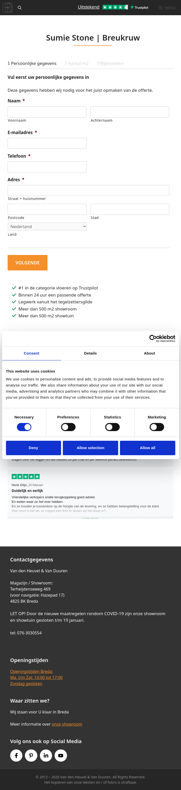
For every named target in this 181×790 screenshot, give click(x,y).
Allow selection (90, 448)
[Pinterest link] (31, 755)
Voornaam (17, 120)
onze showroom (67, 724)
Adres (16, 179)
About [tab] (149, 353)
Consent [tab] (31, 353)
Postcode (16, 217)
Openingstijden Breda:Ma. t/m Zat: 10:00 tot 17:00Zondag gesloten (36, 677)
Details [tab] (90, 353)
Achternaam (101, 120)
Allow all (147, 448)
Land (12, 234)
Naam (16, 101)
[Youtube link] (61, 755)
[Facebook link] (16, 755)
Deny (33, 448)
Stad (95, 217)
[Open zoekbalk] (20, 7)
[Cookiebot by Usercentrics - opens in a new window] (153, 338)
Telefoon (19, 156)
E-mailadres (22, 132)
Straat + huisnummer (27, 198)
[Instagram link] (46, 755)
